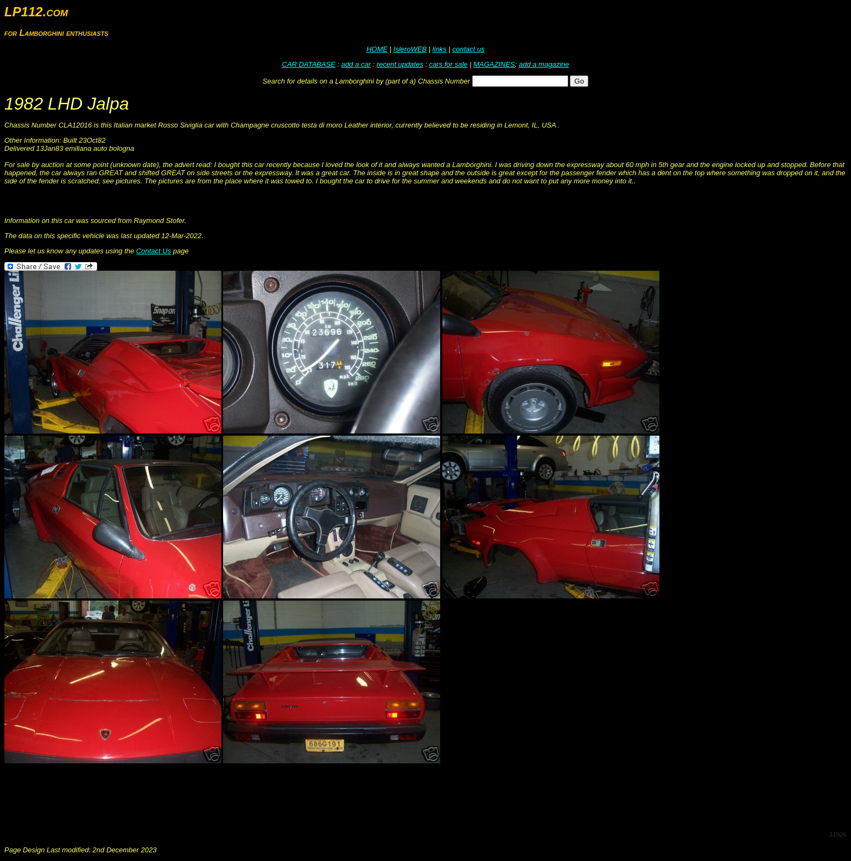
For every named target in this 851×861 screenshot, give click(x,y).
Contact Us (153, 251)
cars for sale (448, 64)
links (440, 49)
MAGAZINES (494, 64)
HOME (377, 49)
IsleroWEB (410, 49)
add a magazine (544, 64)
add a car (356, 64)
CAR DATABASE (308, 64)
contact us (468, 49)
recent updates (400, 64)
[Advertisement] (201, 797)
